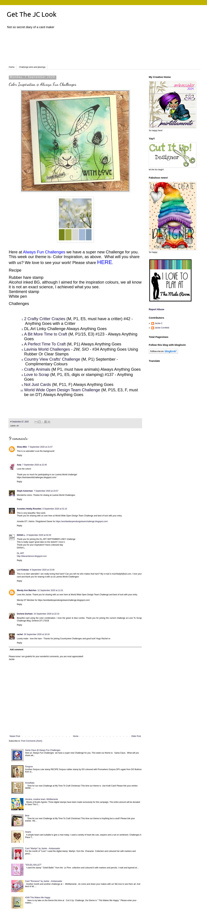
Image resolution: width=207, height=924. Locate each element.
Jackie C (158, 323)
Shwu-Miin (22, 447)
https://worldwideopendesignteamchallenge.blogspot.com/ (82, 521)
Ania (19, 465)
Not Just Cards (37, 384)
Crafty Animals (37, 369)
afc (18, 426)
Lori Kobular (23, 570)
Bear (27, 815)
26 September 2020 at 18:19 (36, 634)
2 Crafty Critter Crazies (45, 318)
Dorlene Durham (25, 614)
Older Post (136, 736)
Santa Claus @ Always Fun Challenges (42, 750)
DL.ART (20, 553)
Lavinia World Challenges (47, 349)
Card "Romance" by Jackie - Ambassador (43, 881)
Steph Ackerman (25, 491)
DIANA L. (21, 535)
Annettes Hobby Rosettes (29, 509)
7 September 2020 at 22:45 (34, 465)
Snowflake (29, 783)
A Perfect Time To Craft (45, 344)
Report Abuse (156, 309)
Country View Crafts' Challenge (52, 359)
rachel (20, 634)
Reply (19, 455)
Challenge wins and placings (32, 67)
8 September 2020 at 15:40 (42, 570)
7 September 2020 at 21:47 (40, 447)
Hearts (28, 832)
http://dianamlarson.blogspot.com (32, 556)
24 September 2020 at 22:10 (46, 614)
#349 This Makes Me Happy (37, 897)
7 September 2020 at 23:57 (46, 491)
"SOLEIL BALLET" (33, 865)
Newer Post (15, 736)
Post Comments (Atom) (31, 741)
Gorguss (29, 766)
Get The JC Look (32, 14)
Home (12, 67)
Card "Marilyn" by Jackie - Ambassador (42, 848)
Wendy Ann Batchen (26, 590)
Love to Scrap (36, 374)
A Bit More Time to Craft (46, 334)
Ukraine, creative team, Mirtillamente (41, 799)
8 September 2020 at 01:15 (55, 509)
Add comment (16, 649)
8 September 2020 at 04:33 (39, 535)
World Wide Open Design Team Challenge (62, 390)
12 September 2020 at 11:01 (50, 590)
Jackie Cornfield (162, 328)
